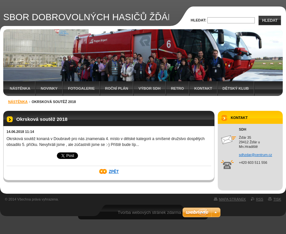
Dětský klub (236, 88)
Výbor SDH (149, 88)
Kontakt (203, 88)
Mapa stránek (232, 199)
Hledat (270, 20)
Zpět (114, 171)
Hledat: (198, 20)
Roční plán (116, 88)
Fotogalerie (81, 88)
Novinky (49, 88)
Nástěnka (20, 88)
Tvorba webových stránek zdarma (149, 212)
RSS (259, 199)
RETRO (177, 88)
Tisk (277, 199)
